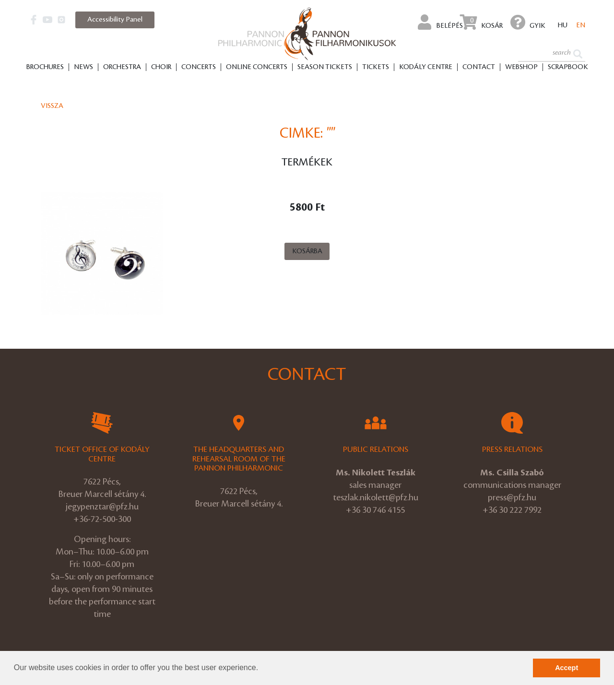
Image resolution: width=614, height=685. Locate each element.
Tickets (375, 67)
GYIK (527, 22)
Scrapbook (568, 67)
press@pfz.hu (512, 497)
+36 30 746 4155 (375, 510)
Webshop (521, 67)
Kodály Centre (425, 67)
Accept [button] (566, 668)
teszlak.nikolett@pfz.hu (375, 497)
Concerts (198, 67)
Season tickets (324, 67)
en (580, 26)
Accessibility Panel (114, 20)
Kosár (481, 22)
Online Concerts (256, 67)
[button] (261, 668)
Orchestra (122, 67)
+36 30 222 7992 (512, 510)
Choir (161, 67)
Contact (478, 67)
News (83, 67)
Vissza (52, 106)
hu (562, 26)
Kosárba (307, 251)
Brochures (45, 67)
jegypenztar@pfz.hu (102, 506)
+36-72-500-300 (102, 519)
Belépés (440, 22)
